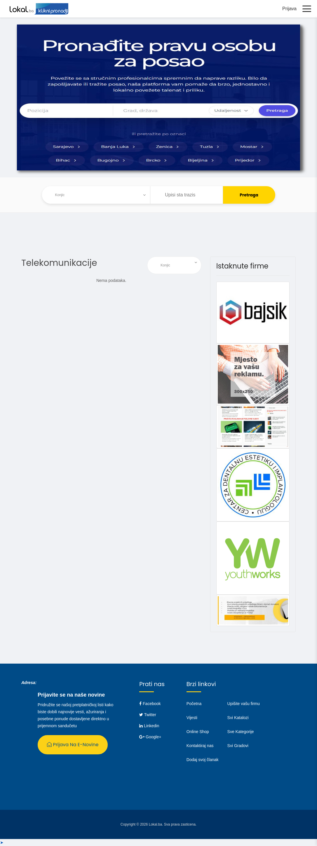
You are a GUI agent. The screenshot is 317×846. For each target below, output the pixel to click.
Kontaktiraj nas (200, 745)
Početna (194, 703)
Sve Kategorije (240, 731)
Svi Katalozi (238, 717)
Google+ (150, 737)
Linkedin (149, 725)
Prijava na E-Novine (72, 744)
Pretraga (249, 195)
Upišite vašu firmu (243, 703)
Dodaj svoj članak (203, 759)
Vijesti (192, 717)
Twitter (147, 714)
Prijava (289, 8)
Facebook (150, 703)
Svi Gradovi (237, 745)
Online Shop (198, 731)
